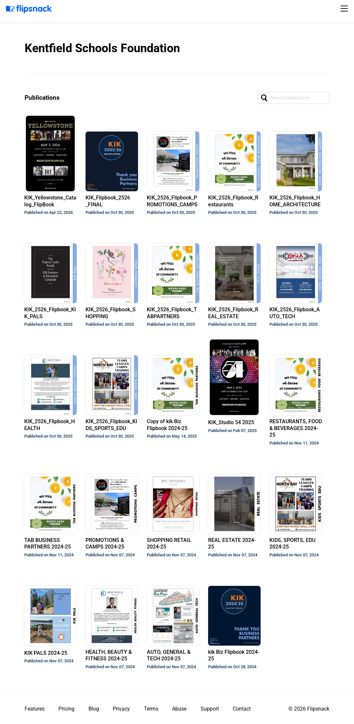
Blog (93, 709)
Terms (151, 709)
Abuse (179, 709)
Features (35, 709)
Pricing (66, 709)
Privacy (121, 709)
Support (210, 709)
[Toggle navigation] (345, 8)
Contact (242, 709)
